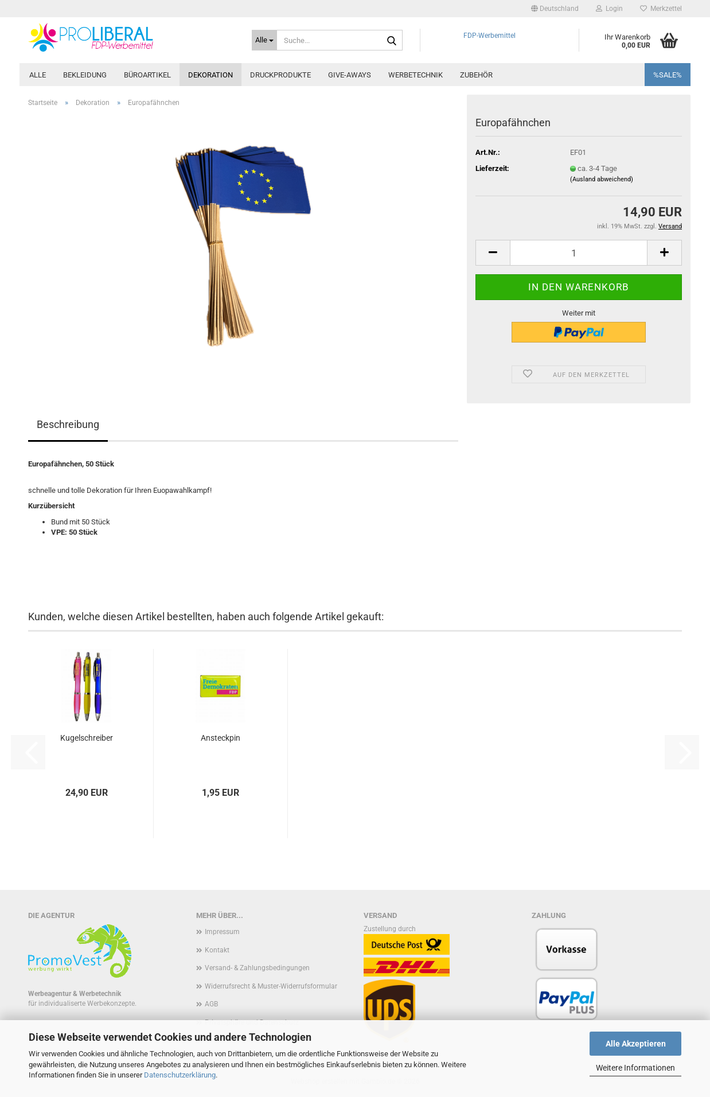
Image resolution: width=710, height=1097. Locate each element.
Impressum (222, 932)
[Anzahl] (578, 253)
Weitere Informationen (635, 1067)
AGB (211, 1004)
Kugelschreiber (86, 737)
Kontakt (217, 950)
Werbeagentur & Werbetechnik (74, 994)
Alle (37, 75)
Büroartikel (147, 75)
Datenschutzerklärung (180, 1075)
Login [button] (609, 9)
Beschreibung (68, 424)
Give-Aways (349, 75)
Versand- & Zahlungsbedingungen (257, 968)
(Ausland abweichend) (601, 179)
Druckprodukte (280, 75)
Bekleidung (85, 75)
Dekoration (210, 75)
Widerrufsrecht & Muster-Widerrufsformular (271, 986)
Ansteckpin (220, 737)
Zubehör (476, 75)
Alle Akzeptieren (636, 1043)
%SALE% (667, 75)
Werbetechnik (415, 75)
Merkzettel (661, 9)
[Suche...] (264, 40)
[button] (554, 8)
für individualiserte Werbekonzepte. (82, 1003)
